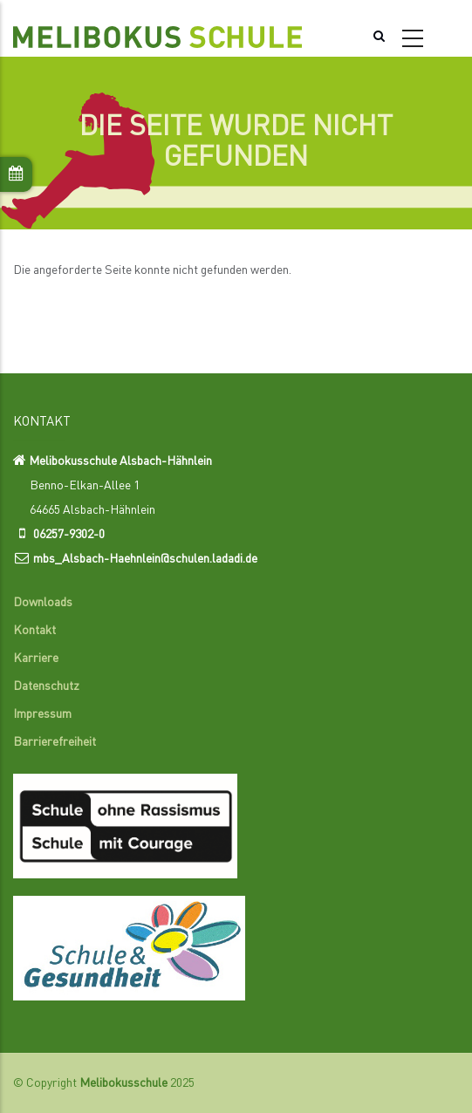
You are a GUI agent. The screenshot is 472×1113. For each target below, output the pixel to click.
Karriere (35, 658)
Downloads (42, 603)
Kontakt (34, 631)
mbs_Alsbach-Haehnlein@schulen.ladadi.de (145, 559)
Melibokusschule (123, 1083)
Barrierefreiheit (54, 742)
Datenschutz (46, 686)
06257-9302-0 (69, 535)
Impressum (42, 714)
